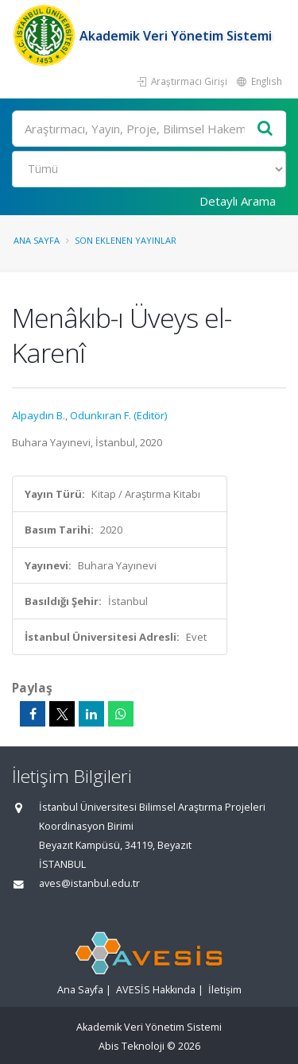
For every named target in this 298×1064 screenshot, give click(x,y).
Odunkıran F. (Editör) (118, 415)
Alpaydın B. (38, 415)
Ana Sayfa (37, 240)
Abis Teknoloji (131, 1046)
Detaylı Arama (237, 201)
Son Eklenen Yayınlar (125, 240)
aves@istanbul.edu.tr (89, 883)
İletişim (225, 990)
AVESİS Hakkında (155, 990)
